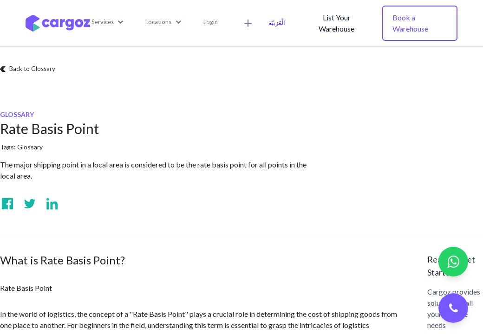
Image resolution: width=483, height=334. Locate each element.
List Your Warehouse (336, 23)
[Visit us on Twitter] (29, 203)
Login (210, 22)
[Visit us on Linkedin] (52, 203)
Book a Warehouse (410, 23)
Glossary (30, 147)
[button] (107, 22)
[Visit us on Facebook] (7, 203)
